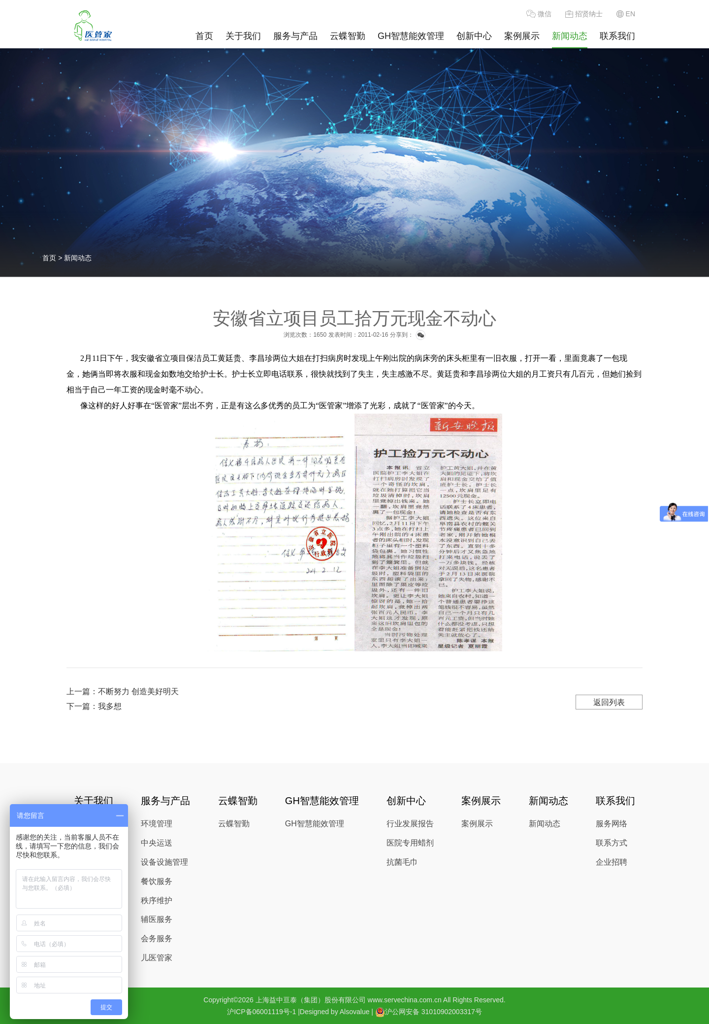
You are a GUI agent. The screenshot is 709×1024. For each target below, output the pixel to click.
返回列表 (609, 702)
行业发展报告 (410, 823)
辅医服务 (156, 919)
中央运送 (156, 843)
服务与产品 (295, 36)
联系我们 (617, 36)
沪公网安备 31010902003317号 (428, 1012)
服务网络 (611, 823)
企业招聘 (611, 862)
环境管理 (156, 823)
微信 (538, 14)
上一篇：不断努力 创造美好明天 (122, 691)
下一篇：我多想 (94, 706)
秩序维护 (156, 900)
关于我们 (243, 36)
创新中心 (474, 36)
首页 (204, 36)
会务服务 (156, 938)
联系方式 (611, 843)
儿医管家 (156, 957)
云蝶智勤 (347, 36)
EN (625, 14)
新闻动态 (569, 36)
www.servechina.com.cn (405, 1000)
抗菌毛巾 (402, 862)
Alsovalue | (356, 1012)
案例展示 (522, 36)
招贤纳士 (584, 14)
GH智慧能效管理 (411, 36)
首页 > (53, 258)
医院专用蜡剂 (410, 843)
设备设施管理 (164, 862)
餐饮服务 (156, 881)
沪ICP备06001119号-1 (261, 1012)
